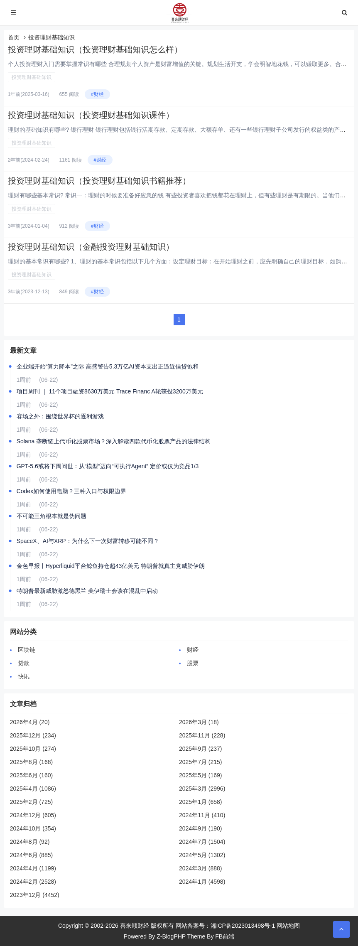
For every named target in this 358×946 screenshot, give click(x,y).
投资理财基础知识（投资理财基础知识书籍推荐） (99, 180)
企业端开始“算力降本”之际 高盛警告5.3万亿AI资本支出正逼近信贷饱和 (108, 366)
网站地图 (288, 925)
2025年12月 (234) (33, 735)
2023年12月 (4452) (34, 895)
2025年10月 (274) (33, 748)
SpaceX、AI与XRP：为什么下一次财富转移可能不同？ (88, 541)
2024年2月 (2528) (33, 881)
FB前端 (224, 936)
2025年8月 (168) (31, 762)
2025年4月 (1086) (33, 788)
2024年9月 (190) (200, 828)
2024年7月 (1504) (202, 841)
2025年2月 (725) (31, 802)
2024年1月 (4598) (202, 881)
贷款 (23, 663)
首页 (14, 37)
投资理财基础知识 (31, 77)
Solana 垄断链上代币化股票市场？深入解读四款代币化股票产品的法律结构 (114, 441)
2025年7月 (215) (200, 762)
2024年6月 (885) (31, 855)
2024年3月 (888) (200, 868)
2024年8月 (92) (30, 841)
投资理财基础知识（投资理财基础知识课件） (91, 115)
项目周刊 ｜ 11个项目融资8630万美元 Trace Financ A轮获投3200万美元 (110, 391)
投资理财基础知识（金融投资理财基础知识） (91, 246)
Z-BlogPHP (171, 936)
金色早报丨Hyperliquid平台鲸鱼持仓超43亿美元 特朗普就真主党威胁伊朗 (111, 566)
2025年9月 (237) (200, 748)
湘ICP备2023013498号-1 (243, 925)
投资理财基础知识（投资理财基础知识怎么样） (95, 49)
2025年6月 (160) (31, 775)
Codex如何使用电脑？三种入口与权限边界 (71, 491)
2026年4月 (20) (30, 722)
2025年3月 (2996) (202, 788)
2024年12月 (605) (33, 815)
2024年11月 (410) (202, 815)
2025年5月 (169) (200, 775)
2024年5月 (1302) (202, 855)
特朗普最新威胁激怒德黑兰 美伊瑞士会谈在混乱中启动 (87, 590)
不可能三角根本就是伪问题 (51, 516)
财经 (193, 649)
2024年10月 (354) (33, 828)
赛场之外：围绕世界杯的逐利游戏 (60, 416)
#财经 (97, 94)
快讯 (23, 676)
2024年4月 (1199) (33, 868)
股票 (193, 663)
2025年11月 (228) (202, 735)
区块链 (26, 649)
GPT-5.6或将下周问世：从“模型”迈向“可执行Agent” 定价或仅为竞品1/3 (108, 466)
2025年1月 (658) (200, 802)
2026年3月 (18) (199, 722)
